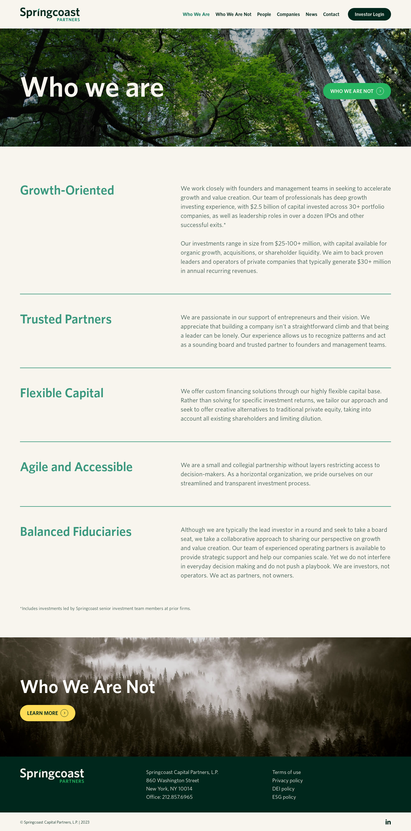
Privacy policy (287, 780)
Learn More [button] (42, 713)
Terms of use (286, 772)
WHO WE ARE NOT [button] (352, 91)
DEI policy (283, 788)
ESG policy (284, 797)
